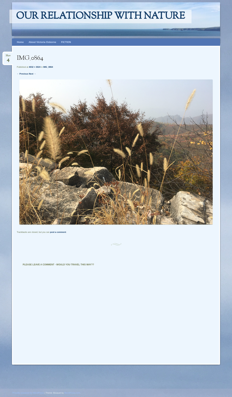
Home (20, 42)
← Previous (22, 74)
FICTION (66, 42)
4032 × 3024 (34, 67)
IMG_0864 (48, 67)
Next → (32, 74)
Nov (8, 57)
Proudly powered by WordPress (28, 393)
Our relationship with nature (100, 16)
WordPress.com (72, 393)
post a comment (58, 232)
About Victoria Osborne (42, 42)
